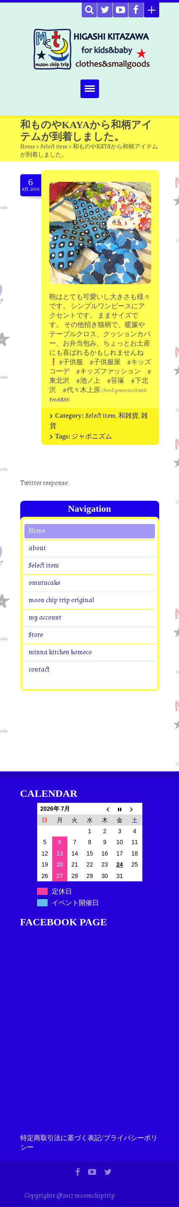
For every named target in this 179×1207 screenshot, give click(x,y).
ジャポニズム (92, 436)
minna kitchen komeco (60, 652)
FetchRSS (59, 400)
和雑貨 (128, 415)
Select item (53, 147)
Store (36, 635)
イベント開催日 (75, 902)
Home (27, 147)
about (37, 548)
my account (45, 617)
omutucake (44, 583)
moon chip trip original (61, 600)
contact (39, 669)
